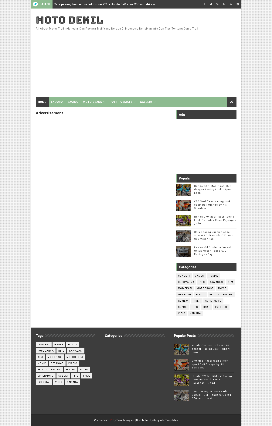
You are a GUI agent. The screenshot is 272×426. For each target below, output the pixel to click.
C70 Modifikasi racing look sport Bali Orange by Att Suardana (212, 205)
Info (202, 282)
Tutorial (221, 307)
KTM (230, 282)
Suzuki (183, 307)
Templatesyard (125, 420)
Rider (197, 301)
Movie (222, 288)
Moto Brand (92, 101)
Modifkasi (185, 288)
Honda (213, 276)
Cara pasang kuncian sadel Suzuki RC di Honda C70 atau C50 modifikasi (104, 4)
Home (42, 101)
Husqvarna (186, 282)
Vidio (181, 313)
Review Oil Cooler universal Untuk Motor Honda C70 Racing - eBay (212, 251)
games (199, 276)
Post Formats (121, 101)
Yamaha (195, 313)
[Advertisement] (167, 64)
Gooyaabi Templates (165, 420)
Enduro (57, 101)
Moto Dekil (70, 20)
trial (206, 307)
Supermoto (213, 301)
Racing (72, 101)
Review (183, 301)
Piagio (200, 294)
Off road (184, 294)
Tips (195, 307)
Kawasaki (216, 282)
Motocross (205, 288)
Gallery (146, 101)
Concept (184, 276)
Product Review (221, 294)
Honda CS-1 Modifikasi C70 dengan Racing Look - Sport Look (213, 189)
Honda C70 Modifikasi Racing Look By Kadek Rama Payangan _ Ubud (215, 220)
